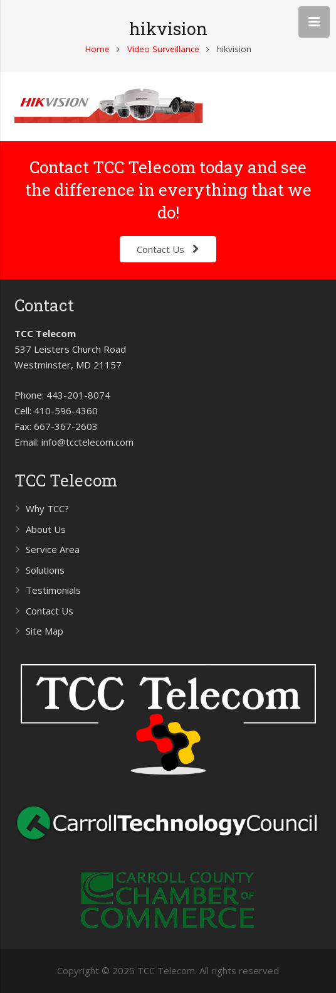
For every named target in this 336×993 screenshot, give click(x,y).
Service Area (53, 549)
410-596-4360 (66, 410)
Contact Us (49, 610)
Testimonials (53, 590)
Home (97, 49)
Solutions (45, 570)
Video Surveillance (163, 49)
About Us (46, 529)
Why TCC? (47, 508)
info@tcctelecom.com (87, 442)
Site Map (44, 631)
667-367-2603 (66, 426)
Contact (44, 305)
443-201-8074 (78, 395)
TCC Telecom (65, 480)
